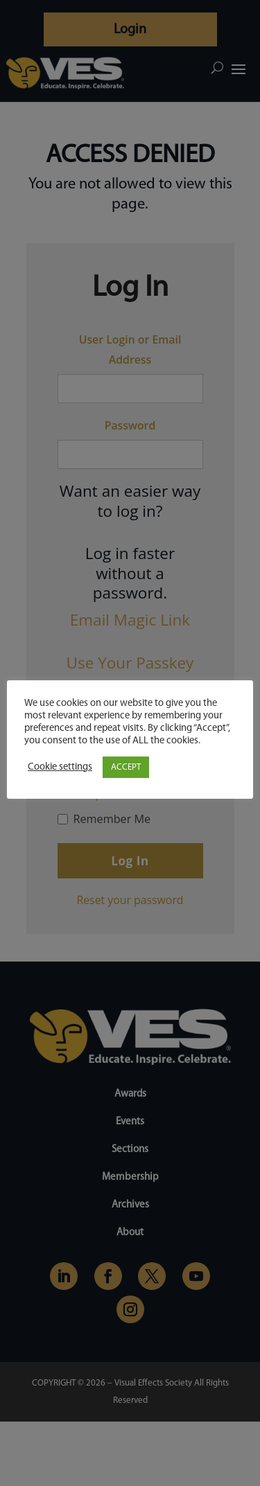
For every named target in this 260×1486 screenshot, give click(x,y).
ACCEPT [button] (126, 767)
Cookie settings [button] (60, 767)
